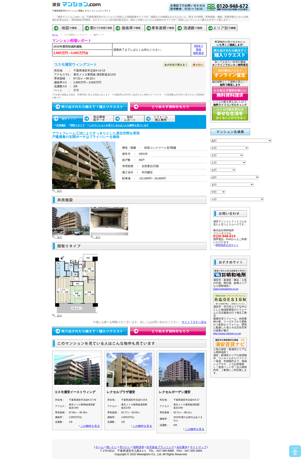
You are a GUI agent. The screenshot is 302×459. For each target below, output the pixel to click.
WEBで (198, 46)
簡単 (198, 49)
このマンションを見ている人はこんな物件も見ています (119, 125)
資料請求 (138, 447)
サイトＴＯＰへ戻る (194, 322)
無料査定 (198, 53)
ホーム (55, 35)
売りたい (125, 447)
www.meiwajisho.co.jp (225, 288)
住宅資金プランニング (160, 447)
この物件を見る (90, 426)
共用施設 (61, 125)
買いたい (111, 447)
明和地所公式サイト (227, 245)
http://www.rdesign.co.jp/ (227, 333)
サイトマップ (198, 447)
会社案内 (182, 447)
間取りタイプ (77, 125)
